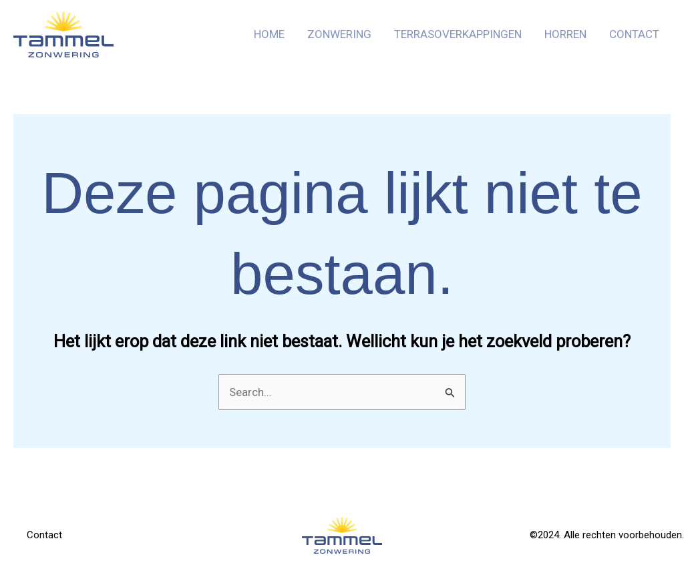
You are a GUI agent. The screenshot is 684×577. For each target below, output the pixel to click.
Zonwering (339, 34)
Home (269, 34)
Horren (565, 34)
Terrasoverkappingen (458, 34)
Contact (634, 34)
